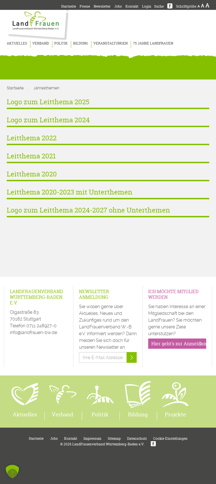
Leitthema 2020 (32, 174)
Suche (159, 6)
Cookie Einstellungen (170, 438)
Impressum (92, 438)
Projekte (175, 414)
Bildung (80, 43)
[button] (12, 471)
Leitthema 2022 (32, 138)
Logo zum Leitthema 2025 (48, 102)
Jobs (118, 6)
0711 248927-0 (41, 325)
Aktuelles (17, 43)
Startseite (68, 6)
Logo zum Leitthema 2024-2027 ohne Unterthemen (88, 210)
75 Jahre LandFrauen (153, 43)
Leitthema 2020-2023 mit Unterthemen (69, 192)
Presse (85, 6)
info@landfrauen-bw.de (33, 332)
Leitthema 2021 (31, 156)
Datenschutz (137, 438)
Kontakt (131, 6)
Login (146, 6)
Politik (61, 43)
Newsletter (102, 6)
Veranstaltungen (110, 43)
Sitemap (114, 438)
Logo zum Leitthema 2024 (48, 120)
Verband (40, 43)
